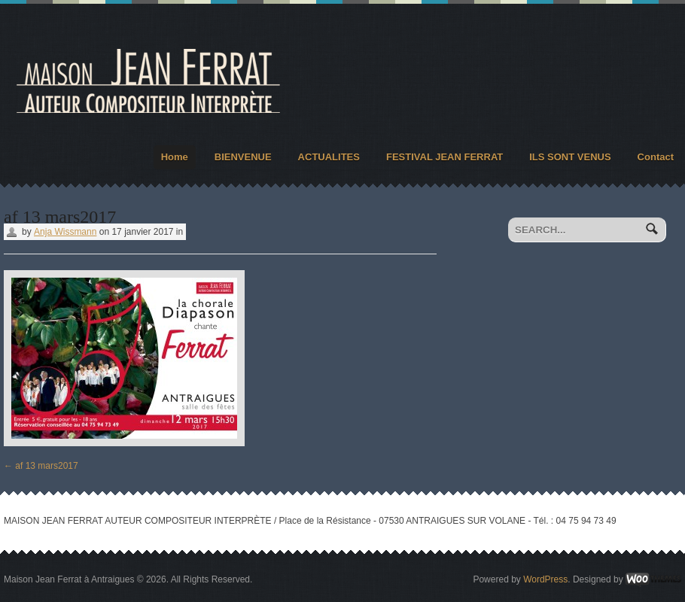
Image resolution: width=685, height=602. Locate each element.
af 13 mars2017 (41, 466)
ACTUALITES (329, 157)
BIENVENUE (243, 157)
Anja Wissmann (65, 232)
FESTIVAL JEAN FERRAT (444, 157)
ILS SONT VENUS (569, 157)
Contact (656, 157)
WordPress (545, 579)
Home (174, 157)
